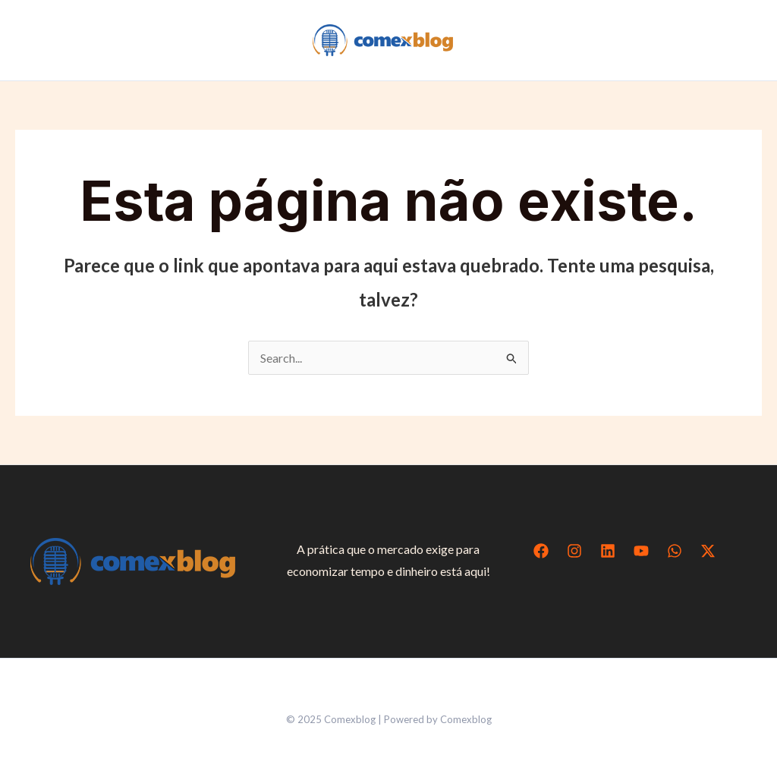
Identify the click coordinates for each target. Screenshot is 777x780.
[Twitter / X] (708, 550)
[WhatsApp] (674, 550)
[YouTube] (641, 550)
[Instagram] (574, 550)
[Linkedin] (607, 550)
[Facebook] (541, 550)
